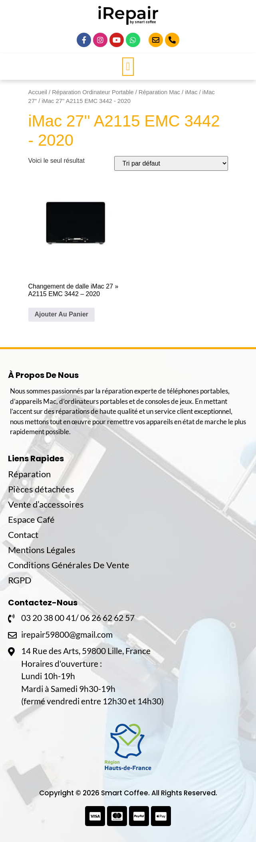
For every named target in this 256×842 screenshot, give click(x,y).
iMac (191, 92)
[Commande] (171, 163)
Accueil (37, 92)
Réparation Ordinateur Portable (93, 92)
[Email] (156, 40)
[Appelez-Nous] (172, 40)
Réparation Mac (159, 92)
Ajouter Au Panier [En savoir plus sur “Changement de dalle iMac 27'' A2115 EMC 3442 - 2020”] (62, 314)
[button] (127, 66)
